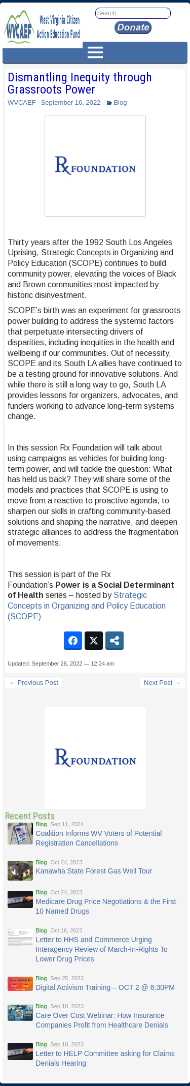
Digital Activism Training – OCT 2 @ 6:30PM (105, 987)
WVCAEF (22, 102)
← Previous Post (33, 682)
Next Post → (162, 682)
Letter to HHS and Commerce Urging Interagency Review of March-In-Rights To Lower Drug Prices (101, 949)
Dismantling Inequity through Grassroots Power (80, 83)
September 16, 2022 (71, 102)
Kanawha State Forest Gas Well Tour (93, 871)
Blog (120, 102)
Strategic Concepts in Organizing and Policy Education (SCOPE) (87, 606)
